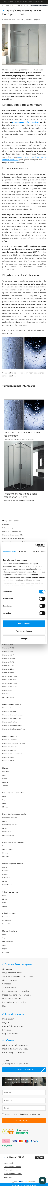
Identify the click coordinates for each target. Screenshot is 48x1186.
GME (3, 775)
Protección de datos (12, 1167)
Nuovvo (5, 874)
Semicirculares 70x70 (9, 676)
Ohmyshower (7, 885)
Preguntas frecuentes (12, 973)
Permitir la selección (24, 631)
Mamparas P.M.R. (8, 761)
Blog (4, 1006)
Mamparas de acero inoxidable (12, 715)
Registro (6, 1022)
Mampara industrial (9, 750)
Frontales (5, 524)
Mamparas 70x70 (8, 648)
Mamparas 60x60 (8, 644)
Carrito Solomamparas (12, 1026)
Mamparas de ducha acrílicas (12, 708)
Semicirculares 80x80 (9, 680)
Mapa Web (8, 1177)
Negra (4, 895)
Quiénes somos (9, 980)
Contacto (6, 984)
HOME (2, 5)
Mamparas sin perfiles (9, 740)
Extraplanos (6, 846)
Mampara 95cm (7, 690)
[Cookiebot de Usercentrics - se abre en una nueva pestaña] (35, 545)
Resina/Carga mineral (9, 825)
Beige (4, 796)
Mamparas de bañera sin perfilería (13, 542)
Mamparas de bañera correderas (13, 538)
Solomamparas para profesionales (17, 976)
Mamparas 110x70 (8, 662)
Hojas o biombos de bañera (11, 531)
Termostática (6, 924)
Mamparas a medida (11, 998)
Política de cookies (11, 1170)
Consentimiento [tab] (9, 552)
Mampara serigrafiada (9, 722)
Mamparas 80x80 (8, 672)
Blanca (4, 899)
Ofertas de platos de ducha (14, 1052)
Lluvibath (5, 952)
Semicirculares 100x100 (10, 687)
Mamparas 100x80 (8, 658)
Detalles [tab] (22, 552)
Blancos (5, 807)
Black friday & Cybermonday (15, 1049)
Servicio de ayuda (24, 1070)
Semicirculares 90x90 (9, 683)
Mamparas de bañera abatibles (12, 535)
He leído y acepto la (22, 1114)
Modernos (5, 853)
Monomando (6, 920)
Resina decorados (8, 835)
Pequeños (5, 856)
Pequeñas (5, 694)
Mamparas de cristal (9, 711)
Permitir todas (24, 623)
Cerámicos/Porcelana (9, 818)
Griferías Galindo (8, 941)
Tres (3, 938)
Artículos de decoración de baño (17, 5)
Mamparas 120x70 (8, 665)
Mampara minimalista (9, 747)
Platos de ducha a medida (14, 1002)
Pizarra (4, 821)
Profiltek (5, 782)
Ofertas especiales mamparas (15, 1045)
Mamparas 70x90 (8, 651)
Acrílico (4, 828)
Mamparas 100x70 (8, 655)
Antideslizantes (7, 849)
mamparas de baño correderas (25, 122)
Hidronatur (6, 878)
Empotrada (6, 917)
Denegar (24, 639)
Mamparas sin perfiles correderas (13, 743)
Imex (4, 934)
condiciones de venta (13, 1174)
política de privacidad (31, 1114)
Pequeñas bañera (8, 697)
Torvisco (5, 785)
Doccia (4, 778)
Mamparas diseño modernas (12, 754)
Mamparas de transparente (11, 718)
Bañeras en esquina (9, 528)
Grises (4, 803)
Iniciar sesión (8, 1019)
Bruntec (5, 881)
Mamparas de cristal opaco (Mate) (13, 729)
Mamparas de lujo (8, 757)
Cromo (4, 906)
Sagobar (5, 949)
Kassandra (5, 771)
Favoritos (6, 1030)
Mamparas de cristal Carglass (12, 725)
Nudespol (5, 871)
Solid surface (6, 832)
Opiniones (7, 969)
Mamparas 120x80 (8, 669)
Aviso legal (8, 1163)
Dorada (4, 902)
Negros (4, 800)
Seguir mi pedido (10, 1034)
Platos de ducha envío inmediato (17, 995)
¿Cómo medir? (9, 987)
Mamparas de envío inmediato (16, 991)
